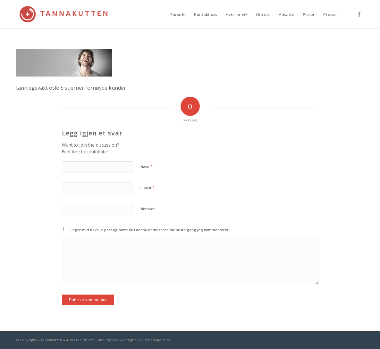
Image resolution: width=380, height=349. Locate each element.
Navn (146, 166)
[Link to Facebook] (359, 14)
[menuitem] (178, 14)
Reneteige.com (157, 339)
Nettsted (148, 208)
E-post (147, 188)
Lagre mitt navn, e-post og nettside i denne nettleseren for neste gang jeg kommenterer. (150, 229)
